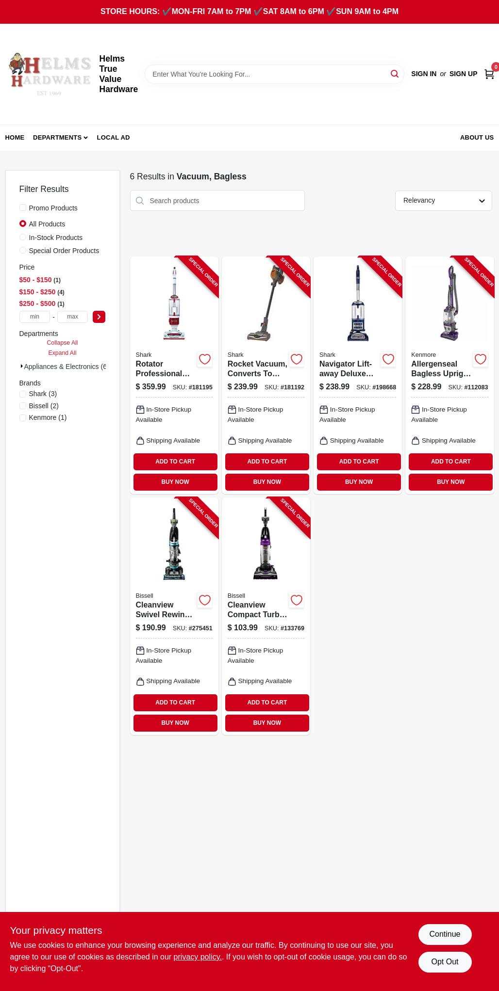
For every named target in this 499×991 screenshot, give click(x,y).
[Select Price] (99, 317)
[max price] (72, 317)
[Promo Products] (22, 207)
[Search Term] (274, 74)
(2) (44, 406)
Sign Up (463, 74)
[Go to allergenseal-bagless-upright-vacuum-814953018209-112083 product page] (449, 375)
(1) (48, 417)
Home (15, 137)
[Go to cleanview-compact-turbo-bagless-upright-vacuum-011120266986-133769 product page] (266, 616)
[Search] (395, 73)
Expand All (63, 353)
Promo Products (53, 208)
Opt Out (444, 962)
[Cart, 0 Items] (489, 74)
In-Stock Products (56, 237)
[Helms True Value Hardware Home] (49, 74)
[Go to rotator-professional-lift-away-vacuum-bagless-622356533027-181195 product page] (174, 375)
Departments (57, 137)
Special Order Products (64, 250)
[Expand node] (22, 366)
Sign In (423, 74)
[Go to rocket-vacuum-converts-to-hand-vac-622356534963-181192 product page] (266, 375)
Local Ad (113, 137)
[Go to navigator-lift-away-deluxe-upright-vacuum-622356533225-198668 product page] (358, 375)
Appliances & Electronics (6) (66, 366)
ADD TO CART (175, 461)
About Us (477, 137)
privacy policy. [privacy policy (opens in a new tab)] (198, 957)
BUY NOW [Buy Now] (175, 482)
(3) (43, 394)
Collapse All (62, 342)
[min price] (34, 317)
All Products (47, 224)
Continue (444, 934)
